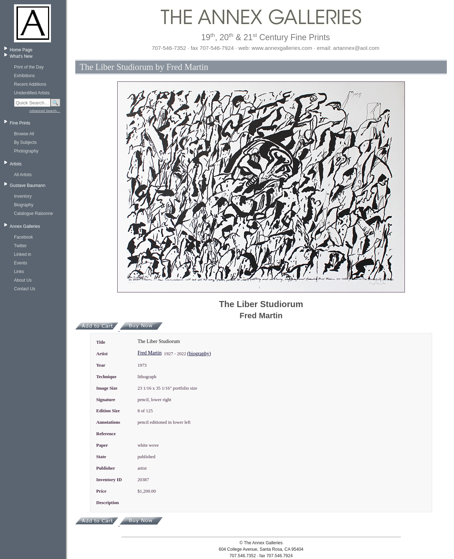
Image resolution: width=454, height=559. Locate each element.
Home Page (21, 49)
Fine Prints (20, 123)
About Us (23, 280)
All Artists (23, 174)
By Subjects (25, 142)
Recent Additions (30, 84)
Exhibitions (24, 75)
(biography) (199, 353)
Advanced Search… (44, 111)
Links (19, 271)
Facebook (23, 237)
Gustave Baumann (27, 185)
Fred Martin (149, 353)
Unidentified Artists (31, 92)
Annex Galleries (25, 226)
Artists (16, 163)
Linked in (22, 254)
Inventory (23, 196)
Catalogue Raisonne (33, 213)
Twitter (20, 245)
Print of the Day (29, 67)
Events (20, 263)
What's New (21, 56)
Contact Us (24, 288)
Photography (26, 151)
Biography (23, 204)
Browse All (24, 133)
